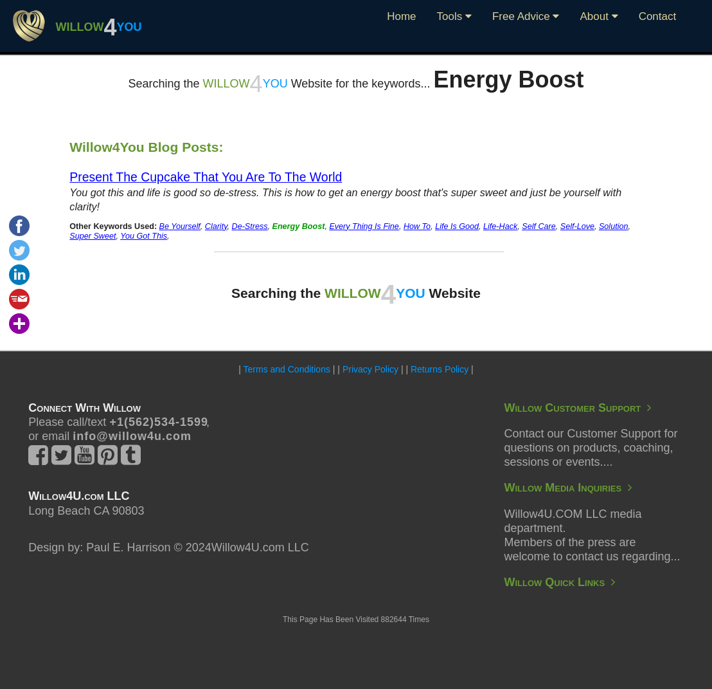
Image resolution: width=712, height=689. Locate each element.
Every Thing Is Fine (364, 226)
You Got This (143, 236)
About (599, 16)
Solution (613, 226)
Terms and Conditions (287, 369)
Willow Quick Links (559, 582)
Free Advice (526, 16)
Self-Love (577, 226)
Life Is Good (457, 226)
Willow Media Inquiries (568, 487)
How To (417, 226)
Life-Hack (500, 226)
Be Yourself (179, 226)
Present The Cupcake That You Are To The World (205, 177)
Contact (658, 16)
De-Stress (250, 226)
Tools (454, 16)
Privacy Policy (370, 369)
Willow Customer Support (577, 407)
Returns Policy (439, 369)
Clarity (216, 226)
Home (401, 16)
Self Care (539, 226)
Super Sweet (92, 236)
